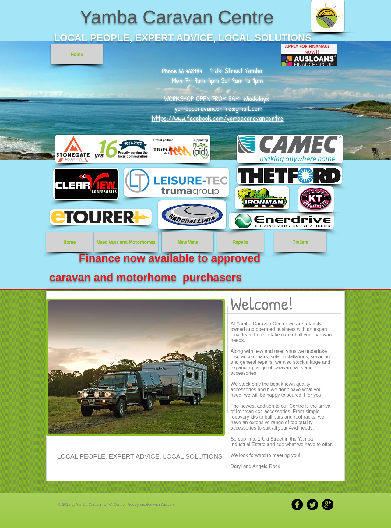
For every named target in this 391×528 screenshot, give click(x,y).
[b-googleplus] (327, 504)
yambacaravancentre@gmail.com (218, 108)
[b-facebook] (297, 504)
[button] (135, 367)
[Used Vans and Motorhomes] (126, 242)
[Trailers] (300, 242)
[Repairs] (240, 242)
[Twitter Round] (312, 504)
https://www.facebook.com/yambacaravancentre (218, 118)
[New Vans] (187, 242)
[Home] (77, 54)
